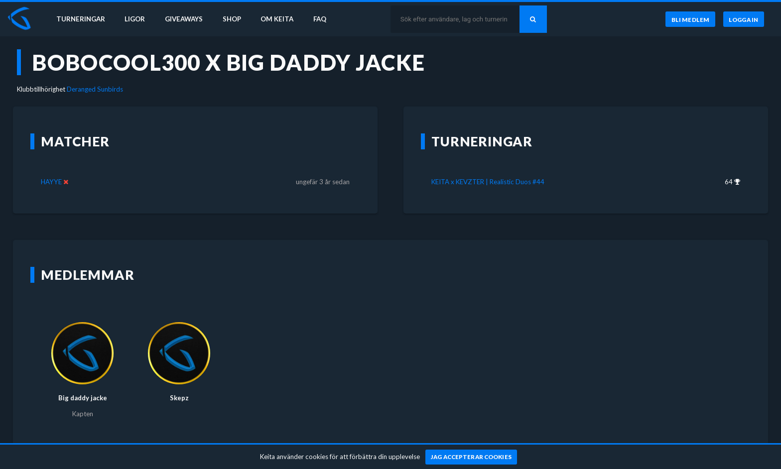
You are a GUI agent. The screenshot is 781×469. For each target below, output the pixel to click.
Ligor (135, 19)
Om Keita (276, 19)
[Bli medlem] (690, 19)
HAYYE (51, 182)
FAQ (319, 19)
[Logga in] (743, 19)
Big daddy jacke (82, 398)
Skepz (179, 398)
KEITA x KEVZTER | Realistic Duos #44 (487, 182)
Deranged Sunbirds (95, 89)
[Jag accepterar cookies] (471, 457)
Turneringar (80, 19)
